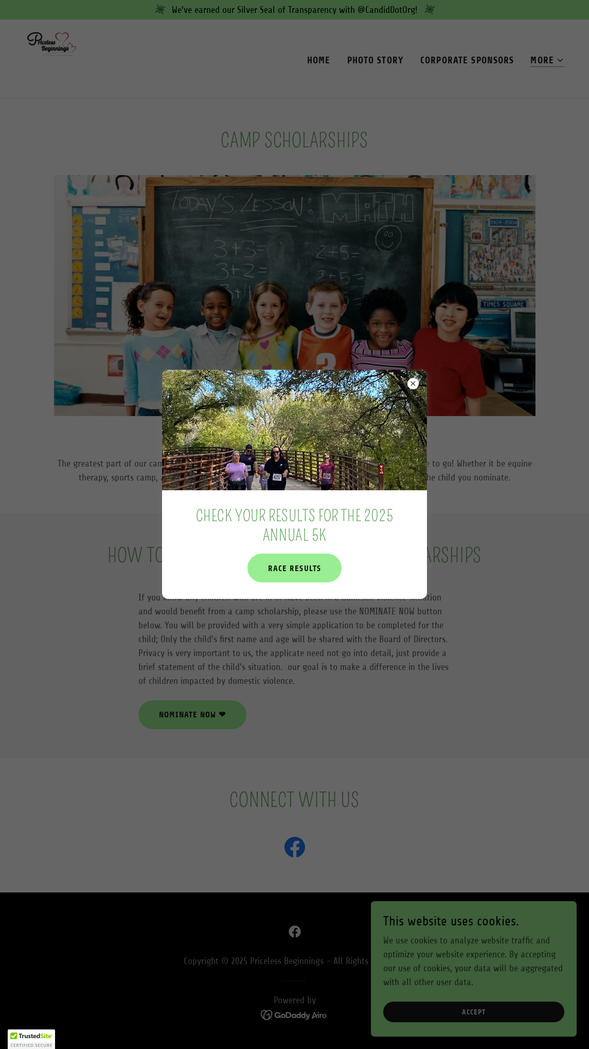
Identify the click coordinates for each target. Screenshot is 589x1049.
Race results (294, 568)
